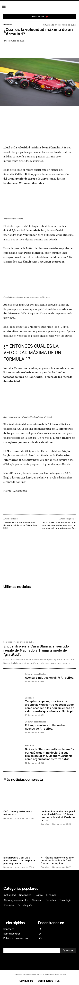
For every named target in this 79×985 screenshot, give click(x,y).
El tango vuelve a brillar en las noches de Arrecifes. (45, 727)
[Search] (68, 950)
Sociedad (29, 698)
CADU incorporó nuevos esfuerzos (17, 813)
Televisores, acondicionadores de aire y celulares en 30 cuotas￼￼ (20, 525)
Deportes (7, 25)
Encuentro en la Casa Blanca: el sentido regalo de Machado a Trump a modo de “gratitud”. (36, 650)
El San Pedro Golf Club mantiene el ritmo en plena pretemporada (19, 860)
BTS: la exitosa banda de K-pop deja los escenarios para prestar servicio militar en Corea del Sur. (59, 525)
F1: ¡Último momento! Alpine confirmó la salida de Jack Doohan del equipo (57, 860)
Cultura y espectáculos (35, 674)
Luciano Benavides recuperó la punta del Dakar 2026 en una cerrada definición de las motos (58, 816)
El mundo (7, 642)
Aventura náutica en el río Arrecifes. (49, 677)
